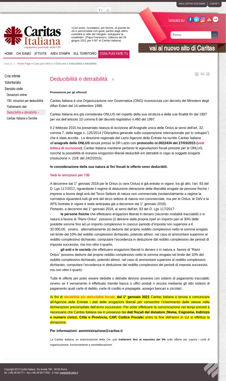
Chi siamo (23, 53)
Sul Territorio (84, 53)
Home (9, 53)
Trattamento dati (17, 106)
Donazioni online (17, 94)
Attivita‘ (40, 53)
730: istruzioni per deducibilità (25, 100)
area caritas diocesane (192, 3)
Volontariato (13, 82)
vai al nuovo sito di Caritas (182, 48)
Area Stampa (60, 53)
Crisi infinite (12, 75)
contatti (214, 3)
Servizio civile (14, 88)
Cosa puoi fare (114, 53)
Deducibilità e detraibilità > (23, 112)
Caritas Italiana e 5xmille (22, 118)
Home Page (23, 63)
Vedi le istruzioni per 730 (70, 175)
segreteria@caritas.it (69, 372)
